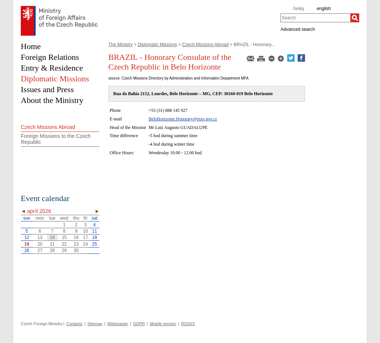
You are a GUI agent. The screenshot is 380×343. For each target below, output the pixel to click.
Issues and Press (47, 89)
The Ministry (120, 44)
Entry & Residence (52, 67)
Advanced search (298, 29)
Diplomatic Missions (157, 44)
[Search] (354, 17)
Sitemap (95, 323)
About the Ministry (52, 100)
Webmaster (117, 323)
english (324, 8)
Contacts (74, 323)
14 (52, 237)
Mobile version (163, 323)
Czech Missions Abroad (205, 44)
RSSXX (188, 323)
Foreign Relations (50, 57)
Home (31, 46)
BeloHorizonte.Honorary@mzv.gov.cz (182, 119)
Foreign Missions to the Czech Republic (56, 139)
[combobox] (315, 17)
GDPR (139, 323)
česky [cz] (298, 8)
